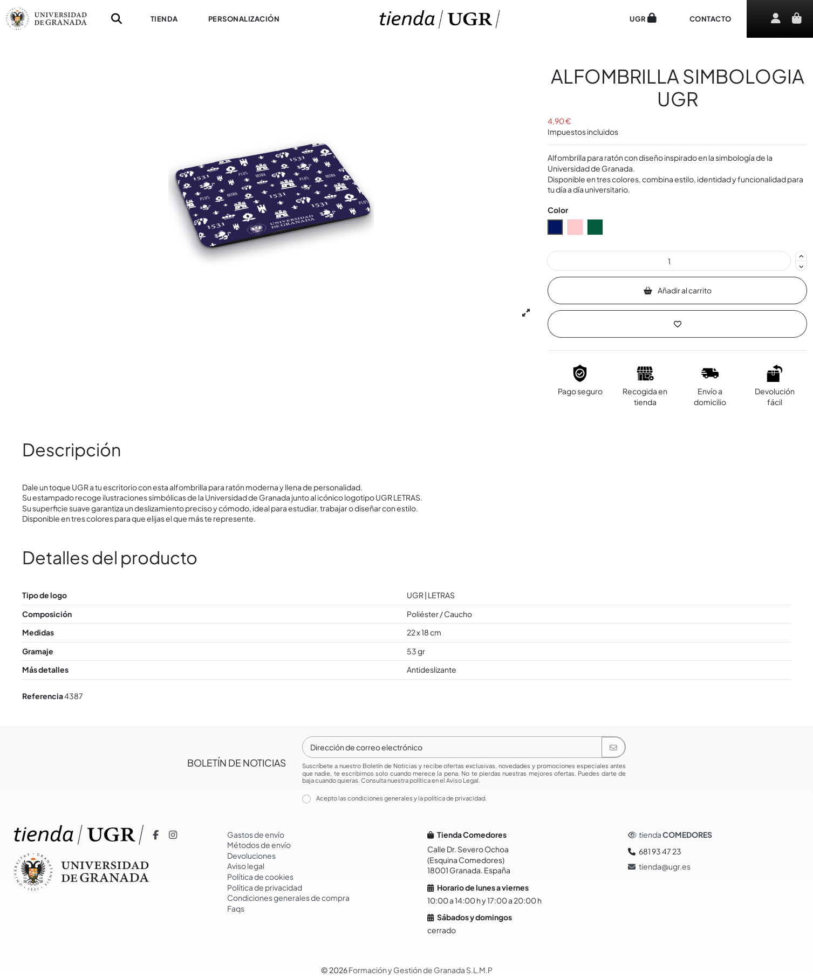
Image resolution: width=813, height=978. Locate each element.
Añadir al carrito (678, 290)
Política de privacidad (264, 887)
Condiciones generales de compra (288, 897)
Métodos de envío (259, 845)
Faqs (235, 908)
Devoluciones (251, 855)
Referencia (42, 696)
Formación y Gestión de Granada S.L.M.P (421, 970)
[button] (164, 19)
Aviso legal (245, 866)
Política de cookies (260, 876)
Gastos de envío (255, 834)
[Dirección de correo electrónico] (452, 747)
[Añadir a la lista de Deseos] (677, 324)
